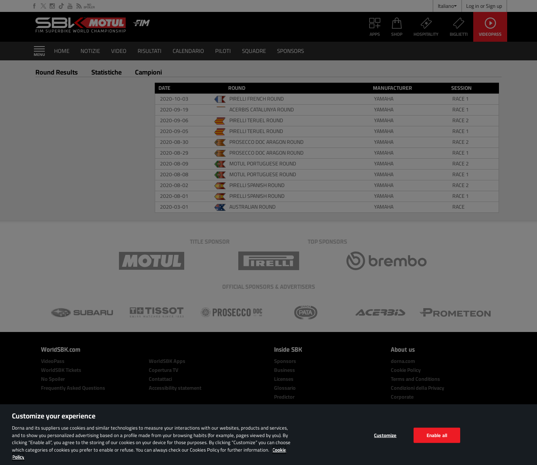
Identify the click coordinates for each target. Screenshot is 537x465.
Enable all (437, 434)
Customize (385, 434)
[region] (268, 434)
